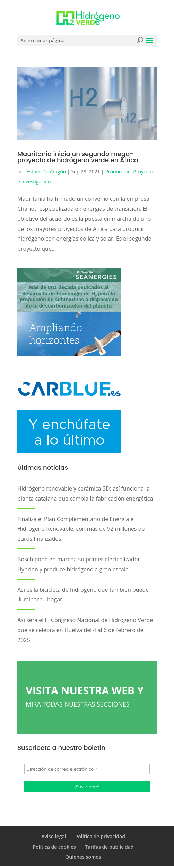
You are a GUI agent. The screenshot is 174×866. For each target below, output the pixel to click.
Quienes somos (83, 857)
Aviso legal (53, 836)
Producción (118, 171)
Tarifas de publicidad (109, 846)
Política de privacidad (100, 836)
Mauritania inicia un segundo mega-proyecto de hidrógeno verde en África (77, 156)
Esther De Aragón (46, 171)
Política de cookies (54, 846)
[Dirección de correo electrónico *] (87, 769)
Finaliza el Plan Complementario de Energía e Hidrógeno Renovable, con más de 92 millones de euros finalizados (81, 529)
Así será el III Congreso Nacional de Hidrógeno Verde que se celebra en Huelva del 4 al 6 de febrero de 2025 (85, 630)
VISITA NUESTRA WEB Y (87, 696)
